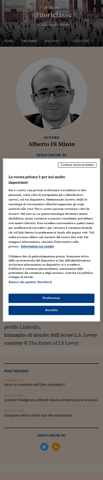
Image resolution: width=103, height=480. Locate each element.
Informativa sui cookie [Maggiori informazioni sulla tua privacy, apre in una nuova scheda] (37, 246)
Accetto (51, 310)
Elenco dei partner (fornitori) (30, 282)
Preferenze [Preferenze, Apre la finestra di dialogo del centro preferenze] (51, 298)
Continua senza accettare (77, 164)
